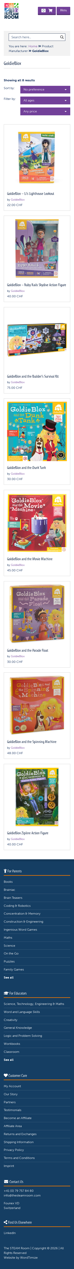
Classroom (11, 1052)
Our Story (11, 1094)
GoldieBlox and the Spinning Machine (31, 741)
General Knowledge (18, 1028)
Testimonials (12, 1110)
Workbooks (12, 1044)
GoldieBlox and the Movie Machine (29, 559)
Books (8, 882)
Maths (8, 937)
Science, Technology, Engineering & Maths (34, 1004)
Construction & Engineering (23, 921)
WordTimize (29, 1257)
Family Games (14, 969)
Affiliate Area (13, 1126)
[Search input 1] (34, 37)
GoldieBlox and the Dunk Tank (26, 467)
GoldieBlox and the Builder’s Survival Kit (33, 376)
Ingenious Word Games (20, 929)
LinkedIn (10, 1233)
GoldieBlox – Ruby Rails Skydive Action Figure (36, 285)
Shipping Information (19, 1142)
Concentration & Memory (22, 913)
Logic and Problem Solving (23, 1036)
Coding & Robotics (17, 906)
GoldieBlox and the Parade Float (27, 650)
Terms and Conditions (19, 1158)
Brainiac (9, 890)
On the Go (11, 953)
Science (9, 945)
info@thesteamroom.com (22, 1195)
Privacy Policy (14, 1150)
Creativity (10, 1020)
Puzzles (9, 961)
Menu (63, 10)
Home (32, 46)
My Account (12, 1086)
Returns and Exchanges (20, 1134)
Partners (10, 1102)
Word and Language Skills (22, 1012)
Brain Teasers (13, 898)
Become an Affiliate (18, 1118)
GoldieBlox (18, 199)
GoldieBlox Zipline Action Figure (27, 833)
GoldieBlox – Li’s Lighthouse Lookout (30, 193)
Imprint (9, 1166)
